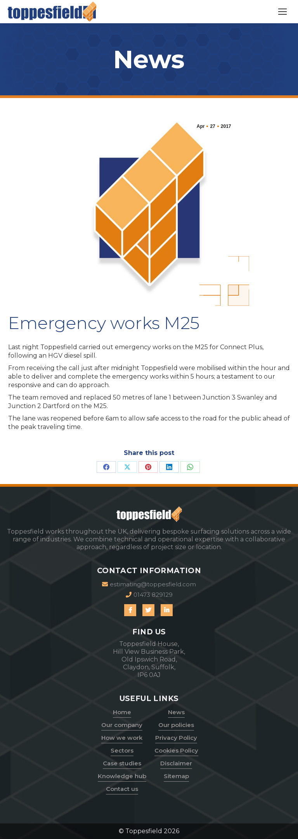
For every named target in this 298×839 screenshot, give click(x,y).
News (176, 712)
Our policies (176, 725)
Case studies (122, 763)
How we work (121, 737)
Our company (121, 725)
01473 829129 (149, 594)
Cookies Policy (176, 750)
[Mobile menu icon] (282, 11)
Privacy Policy (176, 737)
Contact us (122, 788)
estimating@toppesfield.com (149, 584)
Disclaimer (176, 763)
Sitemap (176, 776)
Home (122, 712)
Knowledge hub (122, 776)
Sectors (122, 750)
